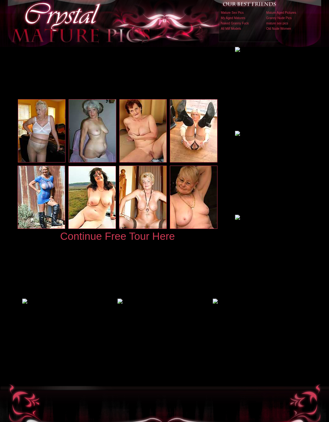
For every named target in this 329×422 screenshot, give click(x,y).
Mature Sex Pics (232, 12)
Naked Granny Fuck (235, 23)
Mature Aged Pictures (281, 12)
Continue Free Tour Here (117, 236)
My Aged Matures (233, 18)
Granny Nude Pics (279, 18)
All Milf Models (231, 28)
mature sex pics (277, 23)
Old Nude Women (278, 28)
